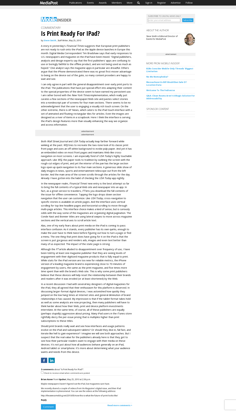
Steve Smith (50, 40)
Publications (75, 2)
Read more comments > (120, 405)
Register (161, 2)
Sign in (148, 2)
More (129, 2)
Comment (48, 406)
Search (138, 3)
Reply (44, 400)
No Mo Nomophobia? (157, 76)
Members (117, 2)
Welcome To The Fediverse (160, 90)
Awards (103, 2)
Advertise (176, 2)
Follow (189, 2)
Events (90, 2)
